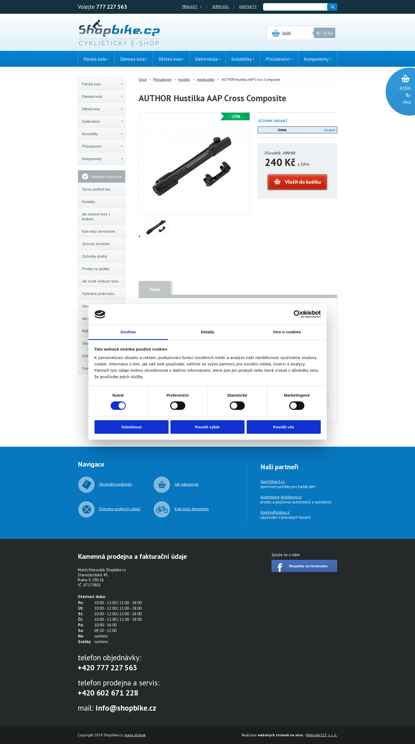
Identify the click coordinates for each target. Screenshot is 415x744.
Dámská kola (102, 96)
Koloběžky (102, 133)
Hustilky (184, 79)
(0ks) (397, 95)
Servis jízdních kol (96, 189)
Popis (154, 289)
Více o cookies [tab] (287, 332)
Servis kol (220, 7)
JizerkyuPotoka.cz (275, 512)
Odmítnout (131, 427)
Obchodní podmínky (115, 484)
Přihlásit (190, 7)
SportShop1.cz (272, 481)
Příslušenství (102, 146)
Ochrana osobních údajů (119, 508)
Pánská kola (102, 84)
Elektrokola (102, 121)
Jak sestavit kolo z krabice (96, 216)
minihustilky (206, 79)
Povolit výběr (207, 427)
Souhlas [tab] (128, 332)
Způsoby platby (94, 256)
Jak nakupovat (187, 484)
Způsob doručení (95, 243)
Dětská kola (102, 109)
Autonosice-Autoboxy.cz (281, 496)
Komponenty (102, 158)
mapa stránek (135, 735)
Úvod (142, 79)
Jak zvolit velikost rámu (100, 281)
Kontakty (247, 7)
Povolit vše (283, 427)
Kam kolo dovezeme (98, 231)
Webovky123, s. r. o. (321, 735)
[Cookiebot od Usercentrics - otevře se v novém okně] (297, 314)
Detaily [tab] (207, 332)
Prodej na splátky (96, 268)
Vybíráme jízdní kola (98, 293)
